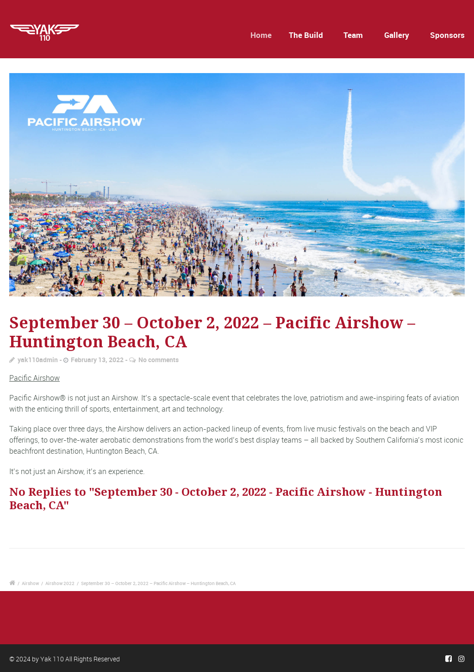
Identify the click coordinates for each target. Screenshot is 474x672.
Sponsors (447, 35)
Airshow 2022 (60, 583)
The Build (307, 35)
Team (353, 35)
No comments (158, 359)
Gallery (396, 35)
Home (264, 35)
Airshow (30, 583)
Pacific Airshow (34, 378)
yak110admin (38, 359)
